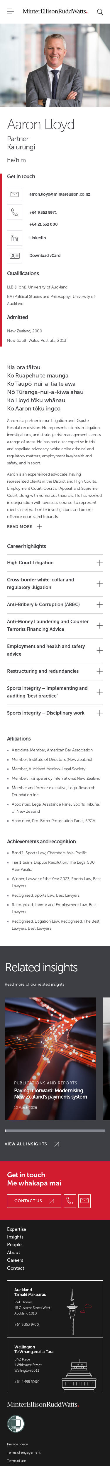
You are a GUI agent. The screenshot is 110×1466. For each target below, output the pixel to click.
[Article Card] (50, 1058)
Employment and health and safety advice (55, 650)
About (13, 1252)
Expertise (16, 1229)
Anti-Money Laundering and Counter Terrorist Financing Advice (55, 625)
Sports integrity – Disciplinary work (55, 713)
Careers (15, 1260)
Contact (15, 1268)
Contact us (34, 1200)
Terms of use (16, 1461)
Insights (15, 1237)
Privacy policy (17, 1444)
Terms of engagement (23, 1452)
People (14, 1244)
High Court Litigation (55, 563)
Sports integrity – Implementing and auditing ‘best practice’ (55, 692)
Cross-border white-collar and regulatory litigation (55, 583)
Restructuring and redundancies (55, 671)
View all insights (32, 1144)
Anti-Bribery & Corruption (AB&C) (55, 604)
